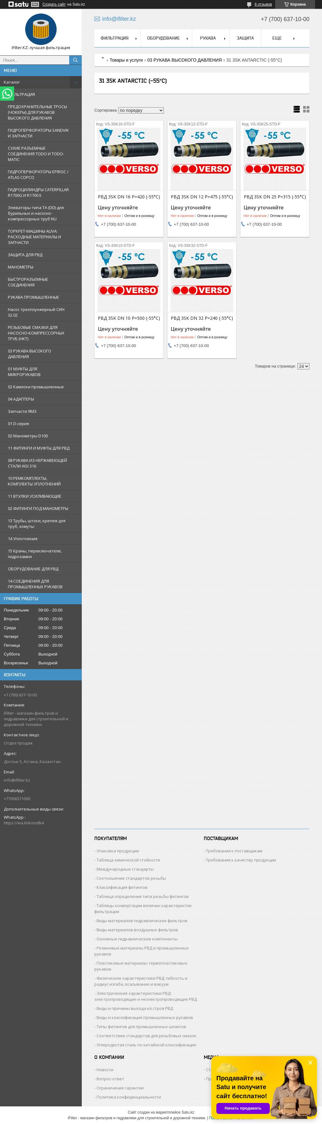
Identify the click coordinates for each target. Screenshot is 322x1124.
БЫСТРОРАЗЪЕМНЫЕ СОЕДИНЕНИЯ (28, 282)
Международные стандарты (125, 869)
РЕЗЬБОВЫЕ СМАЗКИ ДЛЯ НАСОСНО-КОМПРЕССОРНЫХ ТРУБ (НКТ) (36, 332)
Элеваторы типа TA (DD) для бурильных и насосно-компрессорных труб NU (36, 213)
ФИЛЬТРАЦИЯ (21, 94)
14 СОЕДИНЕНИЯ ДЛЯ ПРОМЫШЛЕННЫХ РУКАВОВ (35, 584)
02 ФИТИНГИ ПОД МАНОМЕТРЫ (38, 508)
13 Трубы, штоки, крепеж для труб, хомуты (36, 523)
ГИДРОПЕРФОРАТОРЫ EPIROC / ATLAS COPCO (38, 174)
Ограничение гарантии (120, 1088)
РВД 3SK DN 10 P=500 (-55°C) (129, 318)
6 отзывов (263, 4)
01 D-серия (18, 423)
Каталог (12, 82)
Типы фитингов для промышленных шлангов (141, 1026)
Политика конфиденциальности (129, 1097)
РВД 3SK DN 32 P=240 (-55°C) (202, 318)
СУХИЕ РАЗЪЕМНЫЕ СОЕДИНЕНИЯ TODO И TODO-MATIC (36, 153)
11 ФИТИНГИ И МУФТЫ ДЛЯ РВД (38, 448)
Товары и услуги (126, 60)
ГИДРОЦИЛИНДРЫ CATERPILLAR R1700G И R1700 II (38, 192)
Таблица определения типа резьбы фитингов (143, 896)
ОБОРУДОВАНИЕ (163, 38)
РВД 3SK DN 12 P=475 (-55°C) (202, 197)
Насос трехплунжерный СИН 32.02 (36, 312)
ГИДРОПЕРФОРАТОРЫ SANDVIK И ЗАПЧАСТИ (38, 133)
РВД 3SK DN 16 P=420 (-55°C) (129, 197)
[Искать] (75, 60)
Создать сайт (54, 4)
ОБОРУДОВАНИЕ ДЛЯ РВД (33, 569)
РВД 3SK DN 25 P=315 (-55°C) (275, 197)
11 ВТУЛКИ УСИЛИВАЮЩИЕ (34, 496)
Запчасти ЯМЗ (22, 411)
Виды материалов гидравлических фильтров (142, 920)
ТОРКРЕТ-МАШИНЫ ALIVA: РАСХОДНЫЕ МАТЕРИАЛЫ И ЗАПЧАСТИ (34, 236)
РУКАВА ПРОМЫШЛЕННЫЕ (33, 297)
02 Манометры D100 (28, 436)
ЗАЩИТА (245, 38)
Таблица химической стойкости (128, 860)
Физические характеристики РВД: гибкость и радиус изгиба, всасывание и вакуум (140, 981)
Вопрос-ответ (110, 1079)
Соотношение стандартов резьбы (131, 878)
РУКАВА (208, 38)
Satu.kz (187, 1112)
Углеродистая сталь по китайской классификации (146, 1045)
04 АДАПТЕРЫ (21, 399)
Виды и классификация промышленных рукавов (145, 1017)
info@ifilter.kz (17, 780)
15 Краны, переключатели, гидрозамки (35, 553)
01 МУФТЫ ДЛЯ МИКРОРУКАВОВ (24, 371)
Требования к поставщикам (234, 851)
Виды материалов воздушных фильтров (137, 930)
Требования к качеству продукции (241, 860)
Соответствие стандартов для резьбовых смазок (147, 1035)
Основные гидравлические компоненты (137, 939)
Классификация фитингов (122, 887)
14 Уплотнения (22, 538)
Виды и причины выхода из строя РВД (135, 1008)
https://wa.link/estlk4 (24, 823)
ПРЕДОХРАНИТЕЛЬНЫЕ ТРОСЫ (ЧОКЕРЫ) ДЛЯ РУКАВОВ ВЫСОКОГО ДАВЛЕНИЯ (37, 112)
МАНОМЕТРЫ (20, 267)
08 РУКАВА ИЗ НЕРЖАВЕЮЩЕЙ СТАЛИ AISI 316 (37, 463)
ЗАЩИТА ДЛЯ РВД (25, 254)
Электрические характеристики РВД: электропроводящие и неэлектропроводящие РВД (145, 996)
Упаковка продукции (118, 851)
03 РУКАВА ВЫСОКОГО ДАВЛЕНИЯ (29, 353)
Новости (105, 1069)
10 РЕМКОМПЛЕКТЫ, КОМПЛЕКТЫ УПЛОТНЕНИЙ (34, 481)
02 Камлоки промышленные (36, 387)
